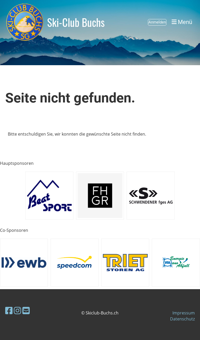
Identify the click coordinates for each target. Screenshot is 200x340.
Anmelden (157, 22)
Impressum (183, 313)
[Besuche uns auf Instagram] (17, 310)
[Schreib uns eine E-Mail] (26, 310)
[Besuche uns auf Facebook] (8, 310)
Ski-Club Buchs (76, 22)
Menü (182, 22)
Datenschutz (182, 319)
